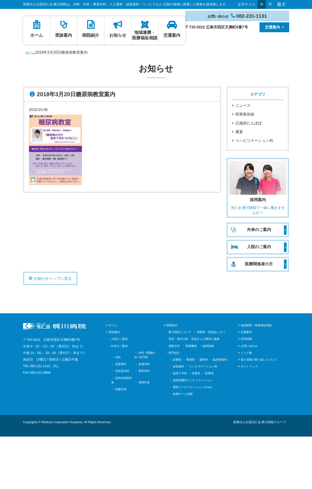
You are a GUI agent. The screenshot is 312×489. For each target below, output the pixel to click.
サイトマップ (249, 419)
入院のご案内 (119, 391)
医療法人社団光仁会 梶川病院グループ (259, 474)
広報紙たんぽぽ (248, 175)
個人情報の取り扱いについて (259, 412)
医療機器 (191, 398)
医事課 (209, 425)
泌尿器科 (120, 416)
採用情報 (246, 391)
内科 (118, 409)
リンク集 (246, 405)
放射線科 (178, 419)
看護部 (190, 412)
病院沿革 (174, 398)
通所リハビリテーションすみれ (192, 439)
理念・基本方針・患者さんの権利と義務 (194, 391)
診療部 (177, 412)
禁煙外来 (144, 435)
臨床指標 (208, 398)
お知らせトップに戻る (53, 331)
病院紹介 (134, 87)
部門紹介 (174, 405)
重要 (239, 184)
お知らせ (178, 87)
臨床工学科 (180, 425)
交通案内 (272, 27)
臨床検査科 (220, 412)
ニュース (243, 158)
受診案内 (89, 87)
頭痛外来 (120, 441)
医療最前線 (244, 167)
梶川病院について (180, 384)
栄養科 (196, 425)
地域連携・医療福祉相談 (222, 88)
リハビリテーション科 (254, 193)
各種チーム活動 (183, 446)
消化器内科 (122, 423)
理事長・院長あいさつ (211, 384)
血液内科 (144, 416)
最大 (281, 4)
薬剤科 (203, 412)
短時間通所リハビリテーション (192, 432)
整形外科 (144, 423)
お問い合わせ (249, 398)
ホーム (45, 87)
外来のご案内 (119, 398)
